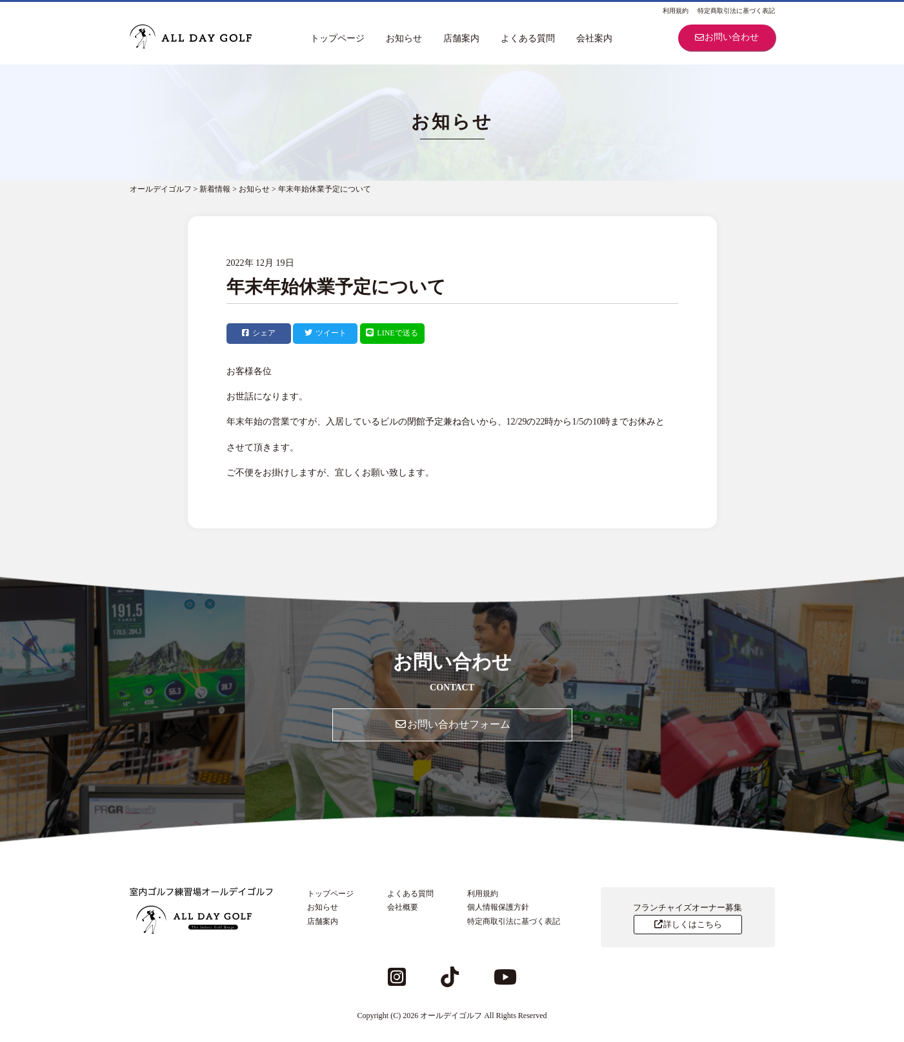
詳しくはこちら (687, 924)
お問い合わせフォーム (452, 724)
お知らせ (404, 38)
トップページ (337, 38)
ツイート (326, 332)
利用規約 (675, 10)
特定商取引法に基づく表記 (736, 10)
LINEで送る (391, 332)
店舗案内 (461, 38)
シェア (259, 332)
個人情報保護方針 (498, 907)
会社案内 (594, 38)
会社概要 (402, 907)
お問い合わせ (726, 37)
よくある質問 (528, 38)
